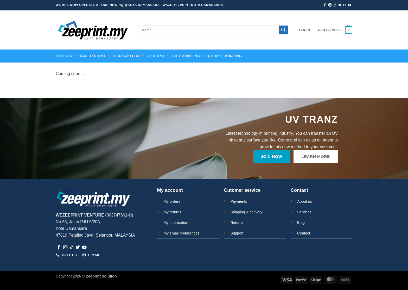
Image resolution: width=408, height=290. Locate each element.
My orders (172, 201)
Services (304, 212)
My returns (172, 212)
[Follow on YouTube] (349, 5)
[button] (304, 30)
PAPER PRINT (94, 55)
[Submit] (283, 30)
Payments (238, 201)
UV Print (157, 55)
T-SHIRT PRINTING (224, 56)
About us (304, 201)
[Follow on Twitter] (339, 5)
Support (236, 233)
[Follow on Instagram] (330, 5)
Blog (301, 222)
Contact (303, 233)
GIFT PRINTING (188, 55)
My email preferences (182, 233)
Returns (236, 222)
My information (176, 222)
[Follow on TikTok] (334, 5)
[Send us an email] (344, 5)
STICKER (66, 55)
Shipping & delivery (246, 212)
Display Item (128, 55)
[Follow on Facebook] (324, 5)
